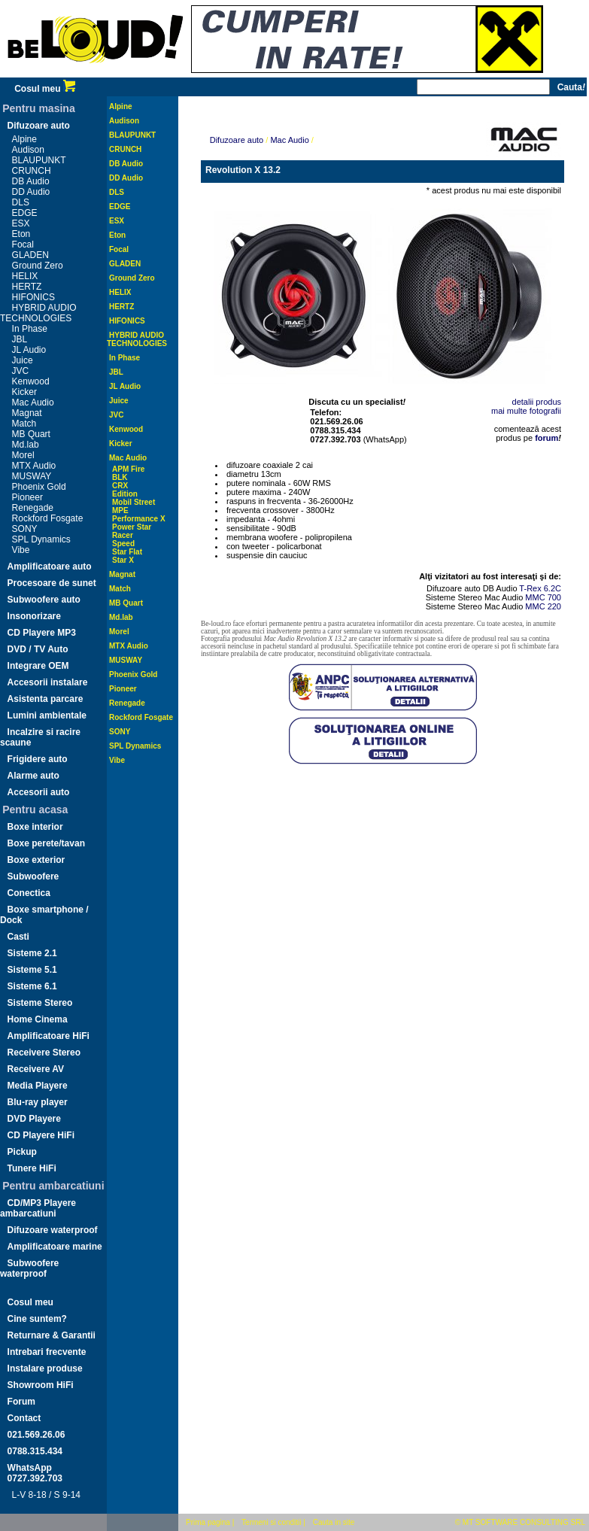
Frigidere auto (38, 759)
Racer (122, 535)
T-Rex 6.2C (540, 588)
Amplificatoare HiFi (49, 1036)
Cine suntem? (37, 1319)
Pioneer (27, 497)
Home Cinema (38, 1019)
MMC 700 (543, 597)
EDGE (25, 213)
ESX (21, 223)
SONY (25, 529)
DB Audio (31, 181)
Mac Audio (33, 402)
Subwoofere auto (44, 599)
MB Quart (31, 434)
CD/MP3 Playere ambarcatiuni (38, 1208)
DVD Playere (34, 1118)
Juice (22, 360)
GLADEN (30, 255)
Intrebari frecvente (47, 1352)
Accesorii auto (39, 792)
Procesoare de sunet (52, 583)
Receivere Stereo (44, 1052)
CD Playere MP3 (42, 632)
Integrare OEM (38, 666)
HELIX (25, 276)
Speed (123, 543)
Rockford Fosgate (47, 518)
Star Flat (127, 552)
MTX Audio (34, 465)
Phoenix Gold (39, 486)
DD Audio (31, 192)
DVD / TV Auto (38, 649)
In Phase (29, 329)
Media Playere (38, 1085)
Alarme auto (33, 775)
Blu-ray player (38, 1102)
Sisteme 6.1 (32, 986)
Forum (21, 1401)
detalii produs (536, 401)
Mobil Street (133, 502)
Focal (23, 244)
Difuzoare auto (39, 125)
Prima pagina (208, 1522)
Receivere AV (36, 1069)
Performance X (138, 519)
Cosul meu (44, 89)
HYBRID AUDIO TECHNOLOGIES (38, 313)
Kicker (24, 392)
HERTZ (27, 286)
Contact (24, 1418)
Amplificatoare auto (50, 566)
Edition (125, 494)
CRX (120, 485)
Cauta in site (334, 1522)
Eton (21, 234)
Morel (23, 455)
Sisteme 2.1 (32, 953)
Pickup (22, 1152)
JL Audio (29, 350)
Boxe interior (35, 827)
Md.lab (25, 444)
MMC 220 (543, 606)
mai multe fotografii (526, 410)
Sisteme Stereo (40, 1003)
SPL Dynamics (41, 539)
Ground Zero (37, 265)
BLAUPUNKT (39, 160)
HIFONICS (33, 297)
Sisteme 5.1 (32, 969)
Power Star (131, 527)
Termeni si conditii (271, 1522)
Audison (28, 149)
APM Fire (128, 469)
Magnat (27, 413)
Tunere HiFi (32, 1168)
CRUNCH (31, 171)
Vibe (21, 550)
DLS (20, 202)
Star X (123, 560)
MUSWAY (32, 476)
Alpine (24, 139)
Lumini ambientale (47, 715)
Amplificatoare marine (55, 1246)
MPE (120, 510)
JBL (20, 339)
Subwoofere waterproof (29, 1268)
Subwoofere (33, 876)
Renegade (32, 508)
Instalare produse (45, 1368)
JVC (20, 371)
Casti (18, 936)
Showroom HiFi (41, 1385)
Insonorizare (34, 616)
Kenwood (31, 381)
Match (24, 423)
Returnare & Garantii (52, 1335)
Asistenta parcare (45, 699)
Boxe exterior (36, 860)
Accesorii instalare (48, 682)
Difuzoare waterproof (53, 1230)
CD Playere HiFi (41, 1135)
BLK (120, 477)
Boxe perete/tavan (46, 843)
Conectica (29, 893)
